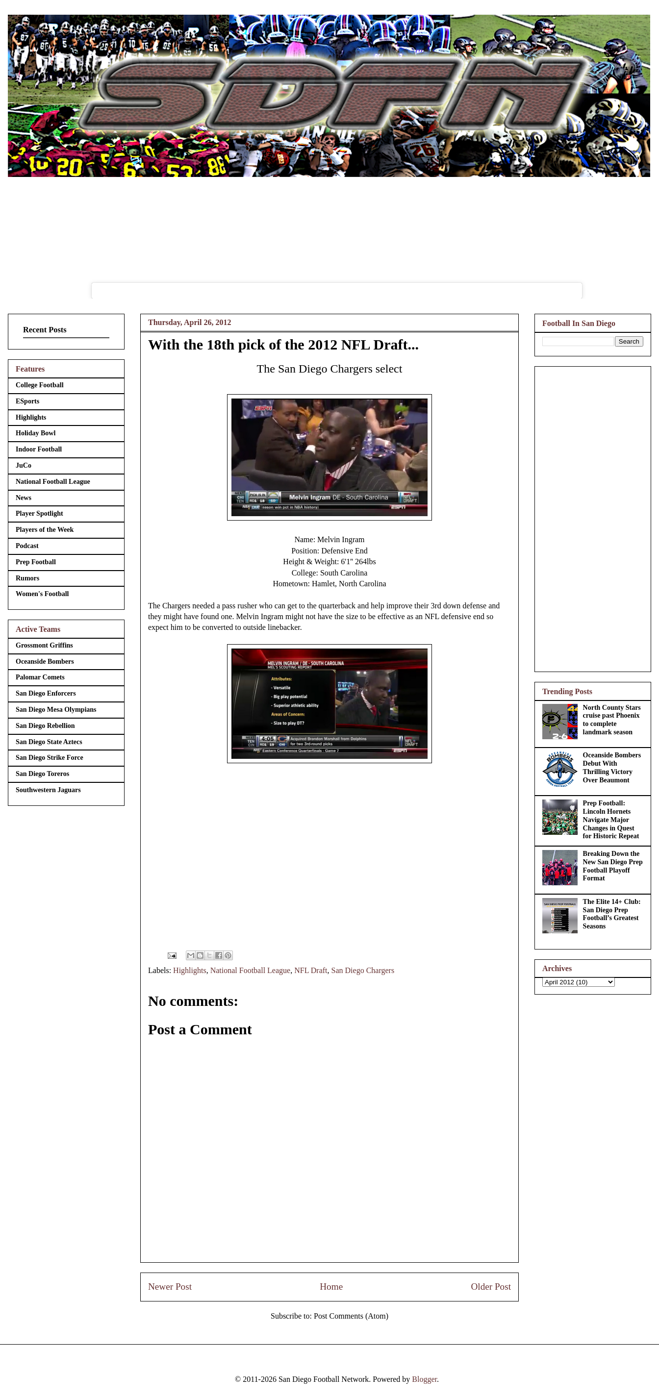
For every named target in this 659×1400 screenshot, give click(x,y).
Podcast (27, 546)
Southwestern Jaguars (48, 790)
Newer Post (170, 1286)
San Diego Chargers (363, 970)
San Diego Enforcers (46, 693)
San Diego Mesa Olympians (56, 709)
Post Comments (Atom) (351, 1316)
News (23, 497)
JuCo (23, 465)
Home (331, 1286)
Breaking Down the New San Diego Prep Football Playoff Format (613, 866)
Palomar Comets (40, 677)
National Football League (250, 970)
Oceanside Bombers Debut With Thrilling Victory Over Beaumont (612, 767)
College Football (40, 385)
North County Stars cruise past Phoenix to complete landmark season (612, 720)
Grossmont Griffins (44, 645)
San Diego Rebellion (45, 725)
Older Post (491, 1286)
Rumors (27, 578)
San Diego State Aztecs (49, 742)
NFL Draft (310, 970)
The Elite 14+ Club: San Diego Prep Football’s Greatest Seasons (612, 914)
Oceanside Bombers (45, 661)
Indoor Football (39, 449)
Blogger (424, 1379)
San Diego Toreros (42, 773)
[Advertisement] (592, 517)
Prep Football (36, 562)
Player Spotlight (39, 513)
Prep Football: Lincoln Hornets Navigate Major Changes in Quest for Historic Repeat (611, 820)
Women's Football (42, 594)
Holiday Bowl (35, 433)
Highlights (189, 970)
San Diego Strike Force (49, 757)
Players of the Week (45, 529)
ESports (27, 401)
